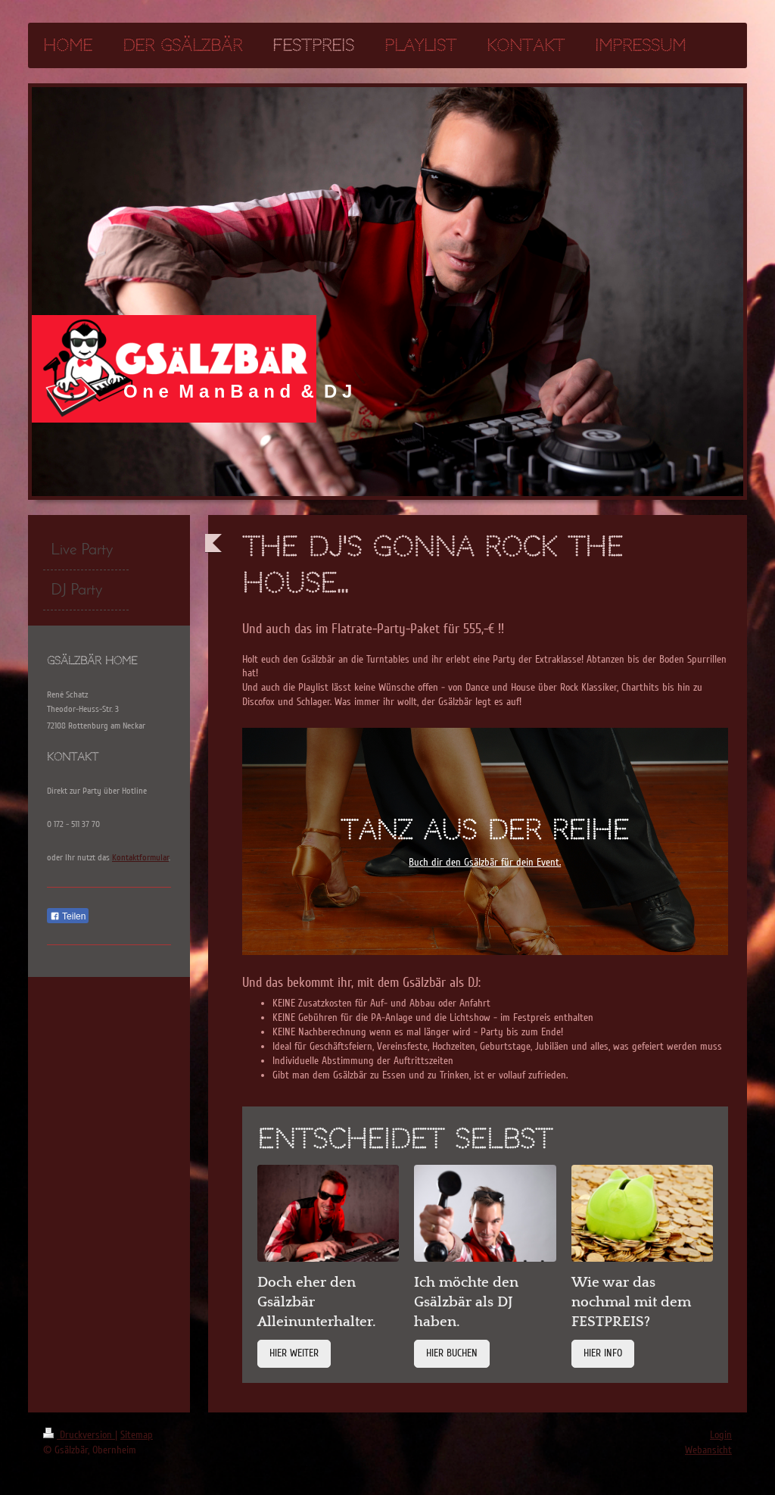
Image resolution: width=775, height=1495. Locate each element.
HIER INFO (603, 1353)
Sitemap (136, 1434)
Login (721, 1434)
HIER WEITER (294, 1353)
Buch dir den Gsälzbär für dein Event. (485, 862)
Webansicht (708, 1450)
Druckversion (79, 1434)
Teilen (68, 916)
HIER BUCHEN (452, 1353)
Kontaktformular (140, 857)
